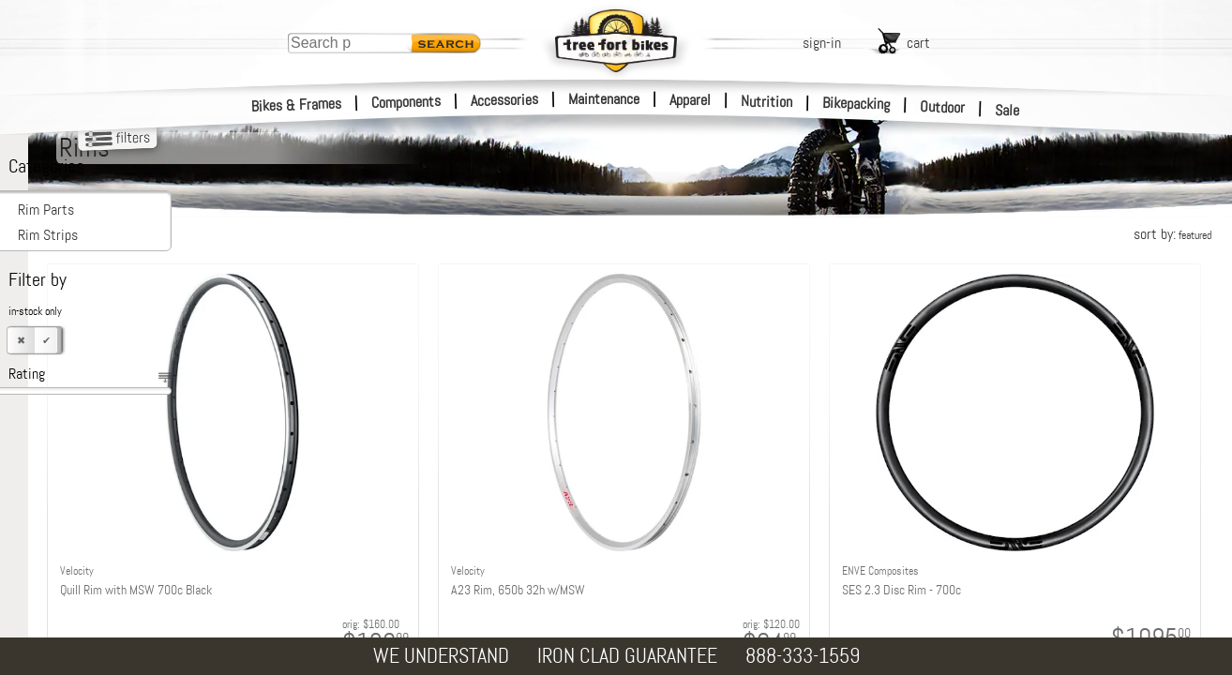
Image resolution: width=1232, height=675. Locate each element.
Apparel (690, 100)
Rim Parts (46, 209)
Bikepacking (856, 103)
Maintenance (603, 99)
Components (406, 101)
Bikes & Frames (296, 105)
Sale (1007, 110)
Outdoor (943, 107)
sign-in (822, 42)
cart (918, 42)
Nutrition (766, 101)
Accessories (504, 100)
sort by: (1172, 234)
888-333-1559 (802, 655)
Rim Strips (48, 235)
